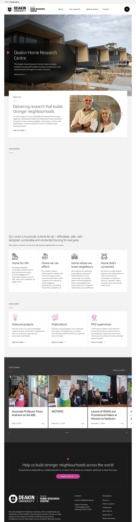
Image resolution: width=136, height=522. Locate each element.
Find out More (18, 342)
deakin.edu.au (14, 2)
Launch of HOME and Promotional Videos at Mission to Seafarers (104, 415)
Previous (9, 432)
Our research (74, 9)
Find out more (19, 130)
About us (106, 500)
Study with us (107, 515)
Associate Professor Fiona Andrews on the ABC (27, 413)
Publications (107, 507)
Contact (106, 9)
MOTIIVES (57, 411)
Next (126, 432)
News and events (109, 518)
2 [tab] (69, 432)
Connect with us (67, 476)
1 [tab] (67, 432)
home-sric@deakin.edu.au (84, 500)
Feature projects (108, 504)
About (60, 9)
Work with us (19, 75)
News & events (92, 9)
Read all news (119, 370)
